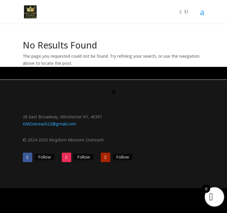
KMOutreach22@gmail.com (49, 124)
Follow (44, 157)
